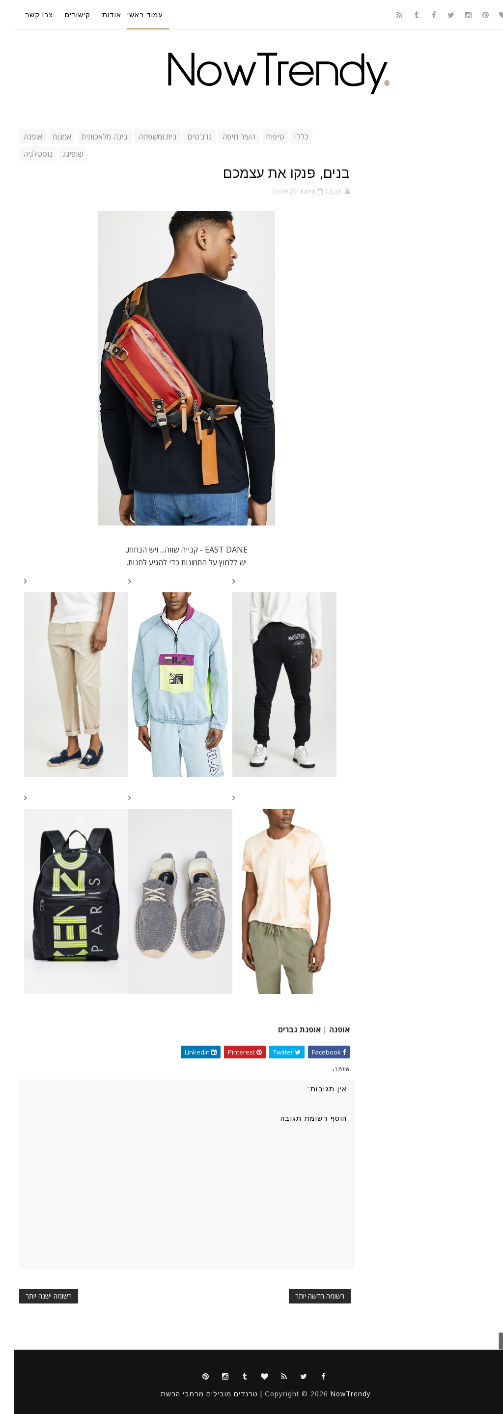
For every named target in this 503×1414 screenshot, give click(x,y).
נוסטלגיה (23, 153)
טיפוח (261, 136)
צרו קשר (25, 15)
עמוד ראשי (131, 15)
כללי (287, 136)
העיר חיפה (224, 136)
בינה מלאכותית (90, 136)
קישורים (63, 15)
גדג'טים (185, 136)
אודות (97, 15)
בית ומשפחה (143, 136)
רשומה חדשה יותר (305, 1296)
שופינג (59, 153)
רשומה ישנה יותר (34, 1296)
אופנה (18, 136)
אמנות (47, 136)
